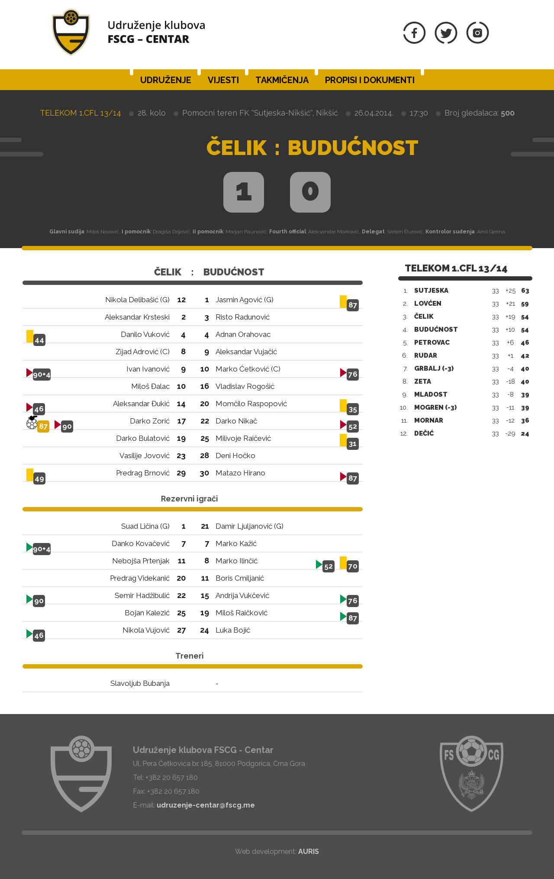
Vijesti (223, 80)
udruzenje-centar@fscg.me (206, 805)
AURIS (308, 851)
